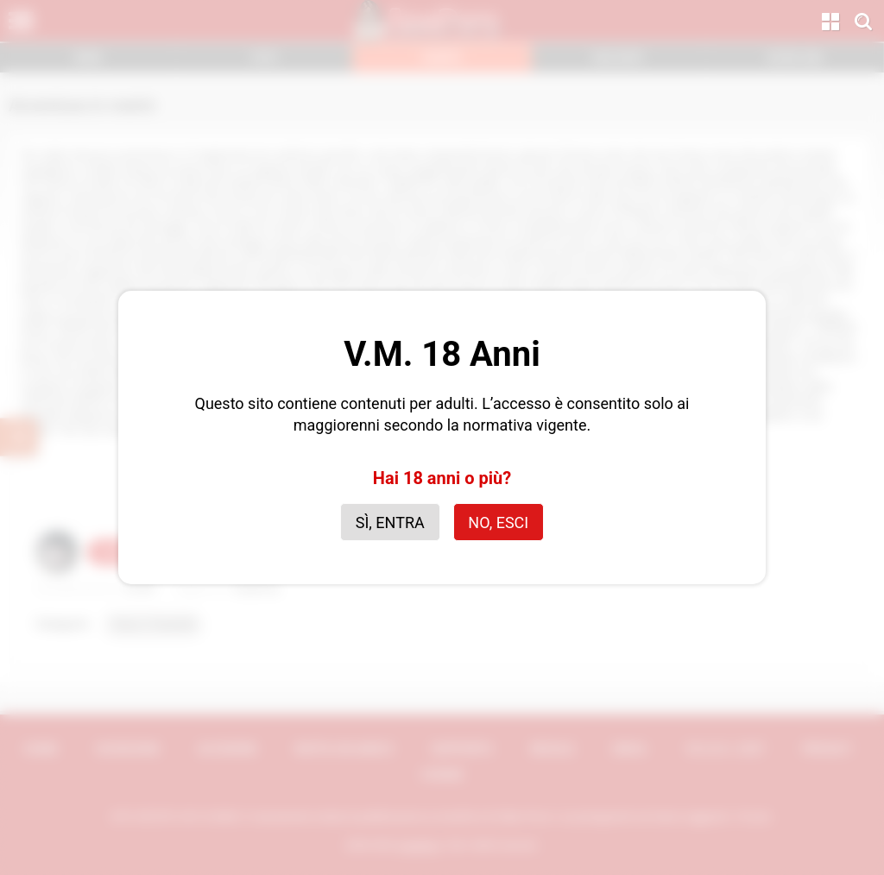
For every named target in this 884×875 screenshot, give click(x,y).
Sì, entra (390, 522)
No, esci (498, 522)
